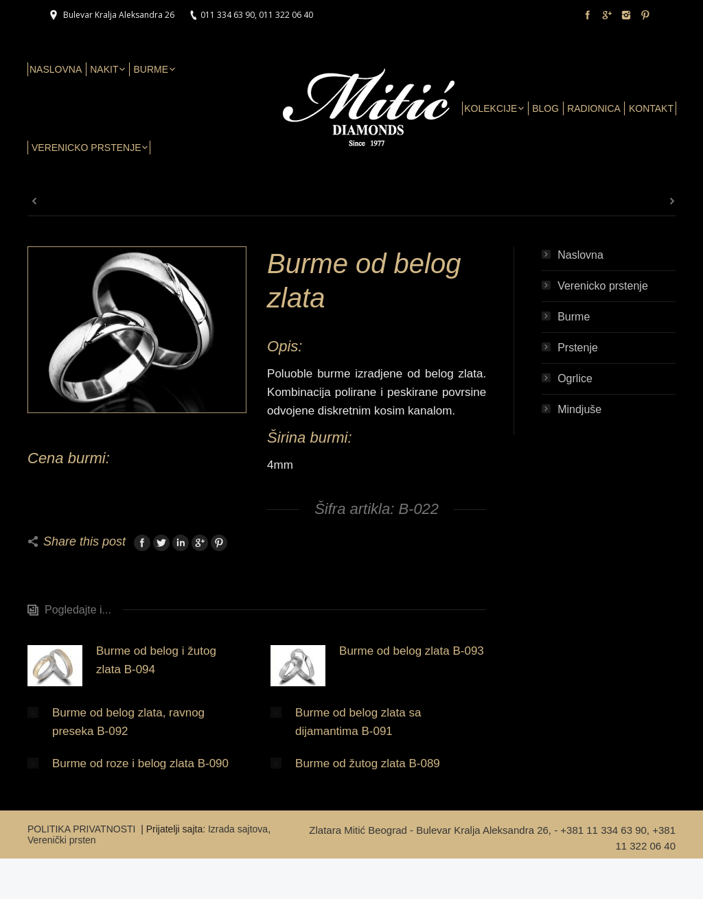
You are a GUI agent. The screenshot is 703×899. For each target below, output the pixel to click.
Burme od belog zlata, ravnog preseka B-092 (128, 722)
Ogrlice (574, 378)
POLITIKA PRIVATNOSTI (82, 829)
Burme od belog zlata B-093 (411, 650)
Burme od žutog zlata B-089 (367, 763)
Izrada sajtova (238, 829)
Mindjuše (579, 409)
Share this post (84, 541)
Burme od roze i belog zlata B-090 (140, 763)
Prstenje (577, 347)
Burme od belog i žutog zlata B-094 (156, 660)
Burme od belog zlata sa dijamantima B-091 (358, 722)
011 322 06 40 (286, 15)
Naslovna (580, 255)
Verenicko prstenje (602, 286)
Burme (573, 317)
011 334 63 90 (227, 15)
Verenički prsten (61, 839)
